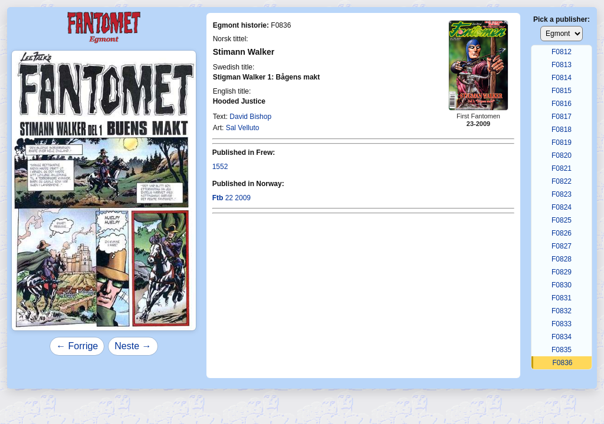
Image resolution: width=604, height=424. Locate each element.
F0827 (562, 246)
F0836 (562, 363)
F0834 (562, 337)
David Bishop (250, 116)
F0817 (562, 116)
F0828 (562, 259)
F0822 (562, 181)
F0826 (562, 233)
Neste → (132, 346)
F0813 (562, 65)
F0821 (562, 168)
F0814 (562, 78)
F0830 (562, 285)
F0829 (562, 272)
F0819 (562, 142)
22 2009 (231, 198)
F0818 (562, 129)
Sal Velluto (243, 128)
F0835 (562, 350)
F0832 (562, 311)
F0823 (562, 194)
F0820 (562, 155)
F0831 (562, 298)
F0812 (562, 52)
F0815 (562, 91)
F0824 (562, 207)
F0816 (562, 104)
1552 (220, 167)
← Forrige (77, 346)
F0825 (562, 220)
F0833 (562, 324)
